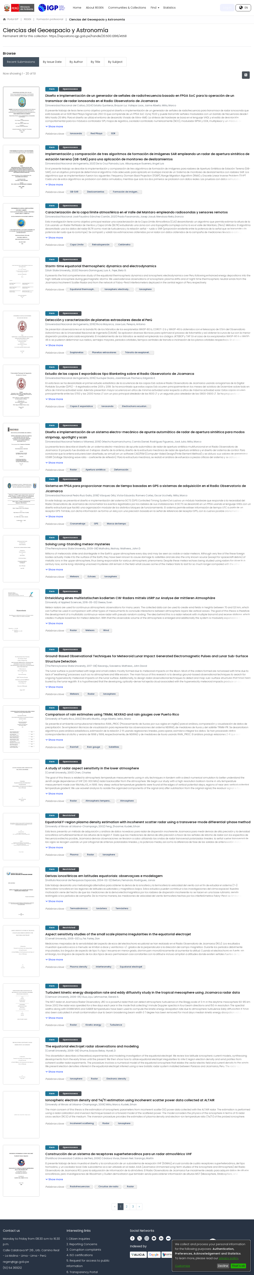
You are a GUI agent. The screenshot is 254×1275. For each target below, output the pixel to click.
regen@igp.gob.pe (16, 1262)
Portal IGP (10, 19)
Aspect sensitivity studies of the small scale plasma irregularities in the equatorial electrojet (118, 934)
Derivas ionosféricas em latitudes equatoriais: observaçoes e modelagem (104, 876)
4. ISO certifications (80, 1255)
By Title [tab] (95, 62)
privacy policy (228, 1258)
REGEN (27, 19)
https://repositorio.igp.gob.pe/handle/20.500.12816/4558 (88, 36)
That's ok (238, 1266)
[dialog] (211, 1255)
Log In (227, 8)
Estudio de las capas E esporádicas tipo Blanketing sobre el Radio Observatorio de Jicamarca (119, 374)
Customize (182, 1266)
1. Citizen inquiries (78, 1239)
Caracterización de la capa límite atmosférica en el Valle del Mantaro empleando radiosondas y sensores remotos (136, 212)
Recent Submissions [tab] (21, 62)
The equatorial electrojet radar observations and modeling (92, 1046)
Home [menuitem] (77, 8)
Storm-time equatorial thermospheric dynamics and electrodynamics (100, 266)
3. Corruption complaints (84, 1250)
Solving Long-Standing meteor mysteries (77, 544)
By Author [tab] (76, 62)
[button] (54, 126)
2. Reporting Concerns (82, 1244)
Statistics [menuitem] (169, 8)
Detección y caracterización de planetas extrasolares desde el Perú (98, 320)
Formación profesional (50, 19)
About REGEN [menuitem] (94, 8)
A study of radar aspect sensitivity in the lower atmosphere (92, 768)
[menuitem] (154, 8)
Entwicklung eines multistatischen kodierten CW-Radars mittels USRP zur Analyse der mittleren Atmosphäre (130, 598)
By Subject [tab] (115, 62)
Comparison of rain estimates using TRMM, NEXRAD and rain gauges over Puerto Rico (112, 714)
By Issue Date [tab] (52, 62)
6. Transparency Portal (82, 1272)
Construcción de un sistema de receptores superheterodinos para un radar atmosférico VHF (118, 1154)
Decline (223, 1266)
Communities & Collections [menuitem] (127, 8)
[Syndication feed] (246, 75)
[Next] (139, 1206)
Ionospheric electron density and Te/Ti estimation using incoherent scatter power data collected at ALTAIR (130, 1100)
